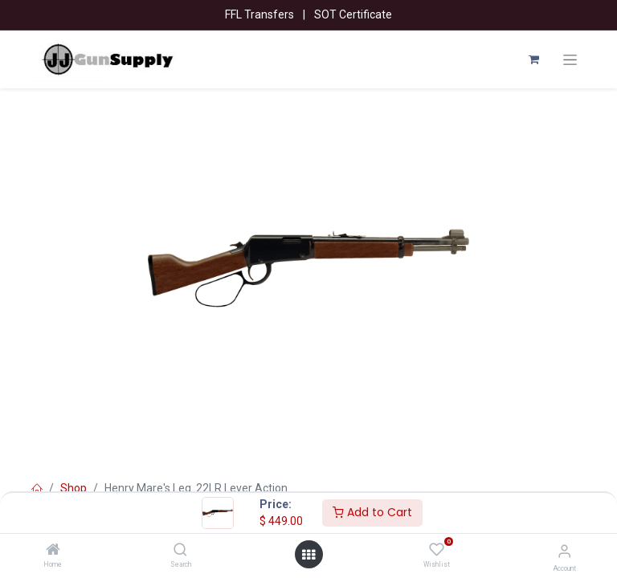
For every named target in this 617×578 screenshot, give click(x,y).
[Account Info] (564, 551)
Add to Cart (372, 512)
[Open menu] (308, 554)
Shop (73, 488)
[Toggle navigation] (570, 59)
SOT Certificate (353, 14)
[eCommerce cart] (533, 59)
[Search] (180, 550)
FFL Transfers (259, 14)
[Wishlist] (437, 550)
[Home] (53, 550)
